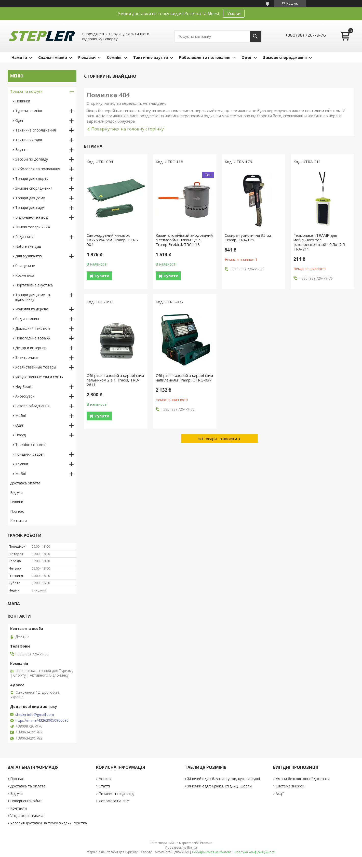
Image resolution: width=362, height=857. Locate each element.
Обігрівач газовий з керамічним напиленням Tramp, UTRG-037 (184, 377)
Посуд (20, 434)
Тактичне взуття (150, 57)
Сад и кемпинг (27, 318)
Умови (233, 13)
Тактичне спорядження (35, 130)
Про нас (17, 511)
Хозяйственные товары (35, 367)
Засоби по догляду (31, 159)
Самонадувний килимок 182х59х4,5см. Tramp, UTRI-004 (112, 240)
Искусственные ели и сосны (39, 376)
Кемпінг (114, 57)
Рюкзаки (87, 57)
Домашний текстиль (32, 328)
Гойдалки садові (29, 454)
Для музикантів (28, 256)
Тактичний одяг (29, 139)
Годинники (24, 236)
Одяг (247, 57)
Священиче (25, 265)
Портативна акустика (34, 285)
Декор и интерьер (30, 347)
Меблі (20, 415)
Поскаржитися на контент (211, 852)
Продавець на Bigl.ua (181, 847)
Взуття (21, 149)
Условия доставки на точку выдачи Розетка (48, 823)
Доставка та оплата (27, 786)
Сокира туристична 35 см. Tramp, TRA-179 (248, 237)
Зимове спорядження (285, 57)
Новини (16, 501)
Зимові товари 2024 (32, 227)
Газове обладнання (32, 405)
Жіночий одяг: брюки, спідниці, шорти (219, 786)
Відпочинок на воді (31, 217)
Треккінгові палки (30, 444)
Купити (102, 275)
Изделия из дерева (31, 309)
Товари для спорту (31, 178)
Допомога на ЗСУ (114, 800)
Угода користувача (26, 815)
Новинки (22, 101)
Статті (104, 786)
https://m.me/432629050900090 (42, 720)
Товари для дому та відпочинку (32, 297)
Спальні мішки (52, 57)
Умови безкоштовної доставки (303, 778)
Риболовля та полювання (204, 57)
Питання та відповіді (116, 793)
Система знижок (290, 786)
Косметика (24, 275)
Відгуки (16, 492)
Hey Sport (23, 386)
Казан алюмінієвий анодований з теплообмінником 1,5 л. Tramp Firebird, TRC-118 (184, 240)
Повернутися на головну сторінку (127, 129)
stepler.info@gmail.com (34, 714)
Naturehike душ (28, 246)
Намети (19, 57)
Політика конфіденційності (255, 852)
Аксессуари (25, 396)
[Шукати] (255, 36)
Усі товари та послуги (217, 438)
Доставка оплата (25, 483)
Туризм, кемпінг (29, 110)
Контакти (18, 520)
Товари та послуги (26, 91)
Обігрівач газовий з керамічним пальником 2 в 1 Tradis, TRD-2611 (115, 380)
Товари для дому (30, 197)
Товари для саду (29, 207)
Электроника (26, 357)
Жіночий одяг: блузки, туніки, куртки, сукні (223, 778)
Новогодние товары (32, 338)
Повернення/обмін (26, 800)
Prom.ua (206, 843)
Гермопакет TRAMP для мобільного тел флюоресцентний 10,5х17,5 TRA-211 (319, 242)
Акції (280, 793)
